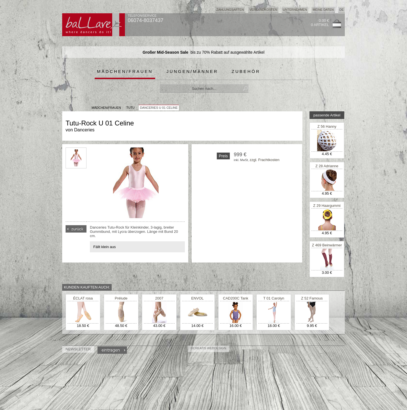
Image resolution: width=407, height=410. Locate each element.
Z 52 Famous (312, 298)
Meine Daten (323, 9)
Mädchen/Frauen (125, 71)
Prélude (121, 298)
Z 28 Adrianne (326, 166)
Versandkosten (263, 9)
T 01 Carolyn (273, 298)
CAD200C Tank (235, 298)
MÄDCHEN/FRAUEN (106, 107)
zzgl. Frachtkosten (265, 160)
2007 (159, 298)
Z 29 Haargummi (327, 205)
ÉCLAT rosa (83, 298)
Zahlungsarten (230, 9)
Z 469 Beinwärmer (327, 245)
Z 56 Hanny (326, 126)
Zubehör (246, 71)
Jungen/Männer (192, 71)
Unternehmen (295, 9)
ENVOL (197, 298)
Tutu (130, 107)
